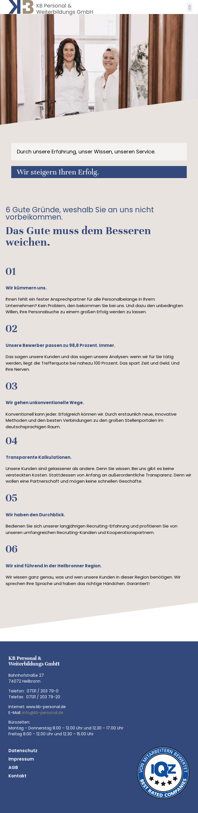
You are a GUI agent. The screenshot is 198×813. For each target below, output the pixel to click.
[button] (189, 7)
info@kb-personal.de (42, 712)
